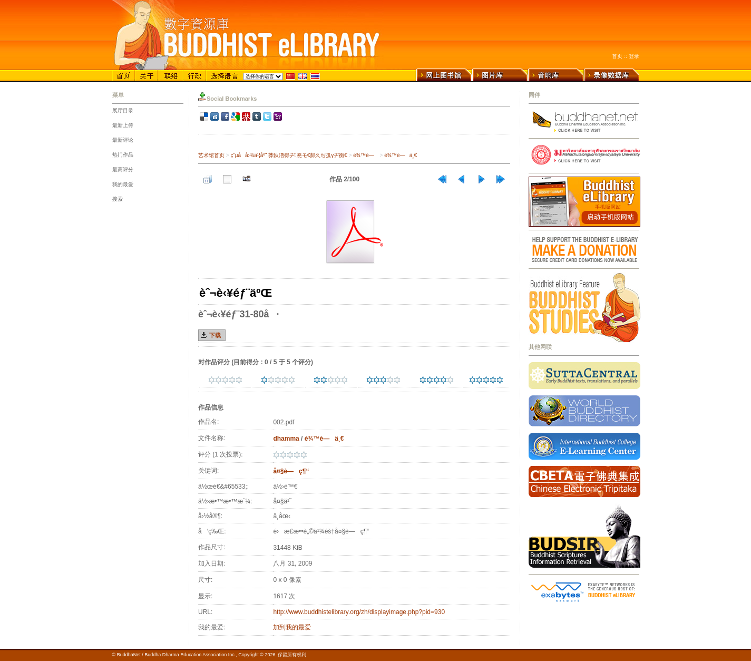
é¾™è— (365, 155)
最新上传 (122, 125)
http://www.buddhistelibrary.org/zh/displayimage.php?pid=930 (359, 612)
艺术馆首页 (211, 155)
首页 (617, 56)
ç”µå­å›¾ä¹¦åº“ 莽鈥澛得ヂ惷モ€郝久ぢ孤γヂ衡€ (288, 155)
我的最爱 (122, 184)
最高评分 (122, 169)
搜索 (117, 199)
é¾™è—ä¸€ (400, 155)
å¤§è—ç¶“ (291, 471)
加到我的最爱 (292, 627)
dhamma (286, 438)
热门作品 (122, 155)
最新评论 (122, 140)
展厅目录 (122, 110)
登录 (634, 56)
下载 (215, 335)
